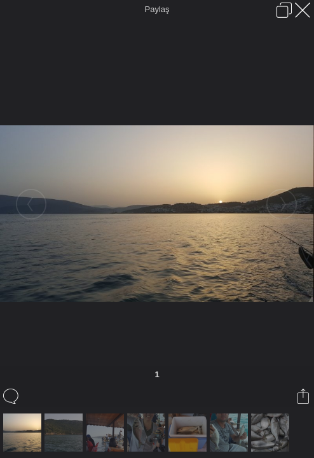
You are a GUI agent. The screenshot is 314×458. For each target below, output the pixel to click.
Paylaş (156, 9)
